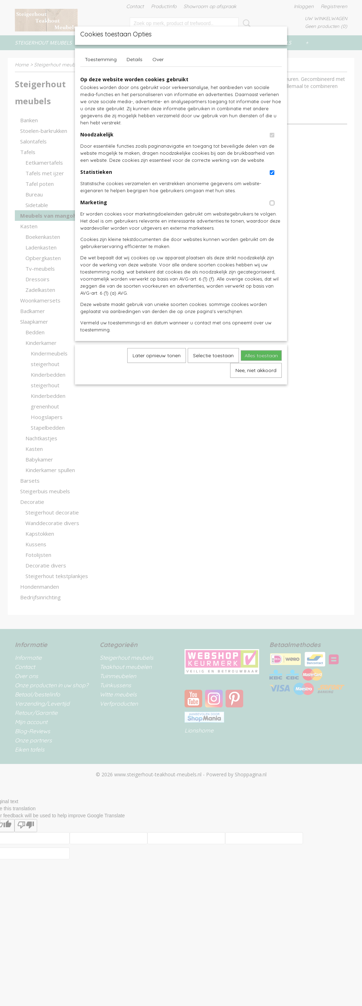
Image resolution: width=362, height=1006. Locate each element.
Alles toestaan (261, 355)
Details (134, 59)
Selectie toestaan (213, 355)
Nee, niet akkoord (255, 370)
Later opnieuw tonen (157, 355)
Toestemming (101, 59)
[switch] (272, 135)
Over (158, 59)
